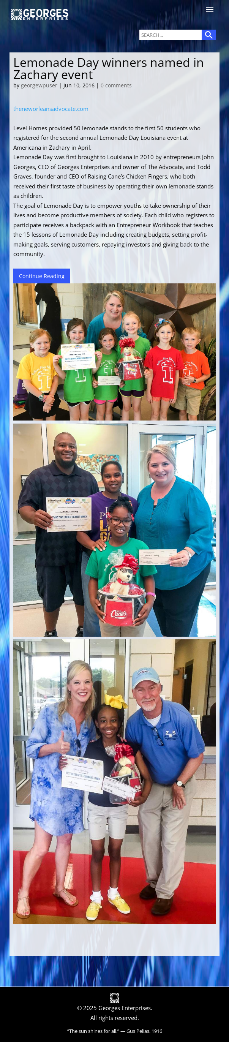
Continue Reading (42, 276)
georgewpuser (39, 85)
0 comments (116, 85)
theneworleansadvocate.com (50, 108)
